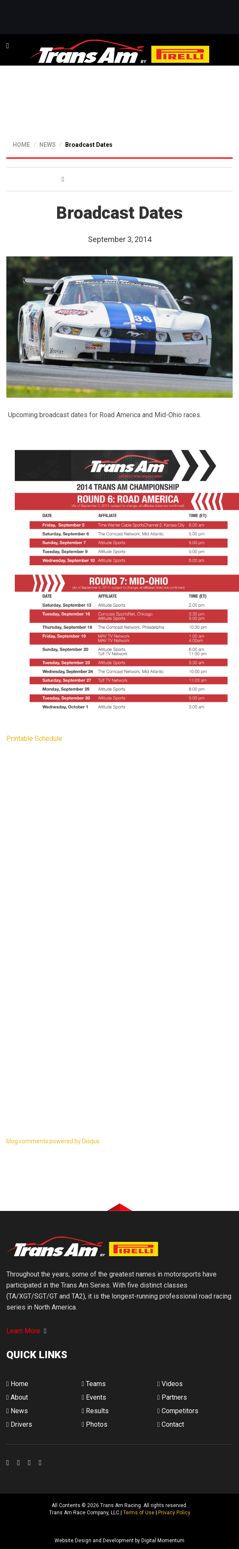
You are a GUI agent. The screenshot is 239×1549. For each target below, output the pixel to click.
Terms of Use (138, 1513)
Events (94, 1397)
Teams (94, 1384)
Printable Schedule (34, 739)
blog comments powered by (53, 1141)
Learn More (26, 1331)
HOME (21, 144)
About (17, 1397)
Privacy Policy (174, 1513)
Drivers (19, 1424)
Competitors (177, 1411)
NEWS (47, 144)
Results (95, 1411)
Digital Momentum (17, 1526)
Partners (172, 1397)
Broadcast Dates (89, 144)
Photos (94, 1424)
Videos (170, 1384)
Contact (170, 1424)
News (17, 1411)
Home (17, 1384)
